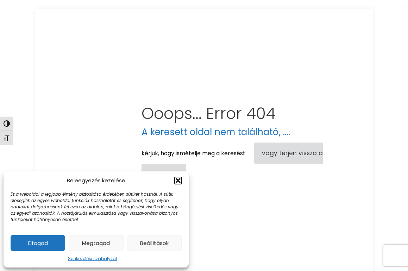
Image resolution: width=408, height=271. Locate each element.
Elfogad (38, 243)
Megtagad (96, 243)
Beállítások (154, 243)
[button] (178, 180)
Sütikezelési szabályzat (92, 258)
